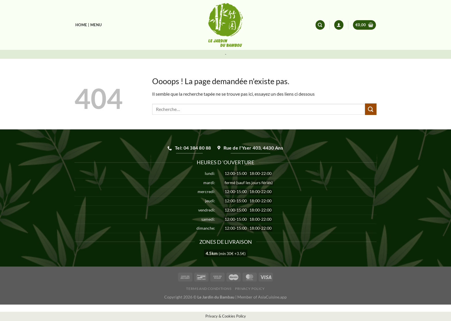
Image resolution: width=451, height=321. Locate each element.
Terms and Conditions (208, 288)
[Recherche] (320, 25)
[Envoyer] (371, 109)
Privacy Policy (250, 288)
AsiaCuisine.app (272, 296)
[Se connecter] (338, 25)
